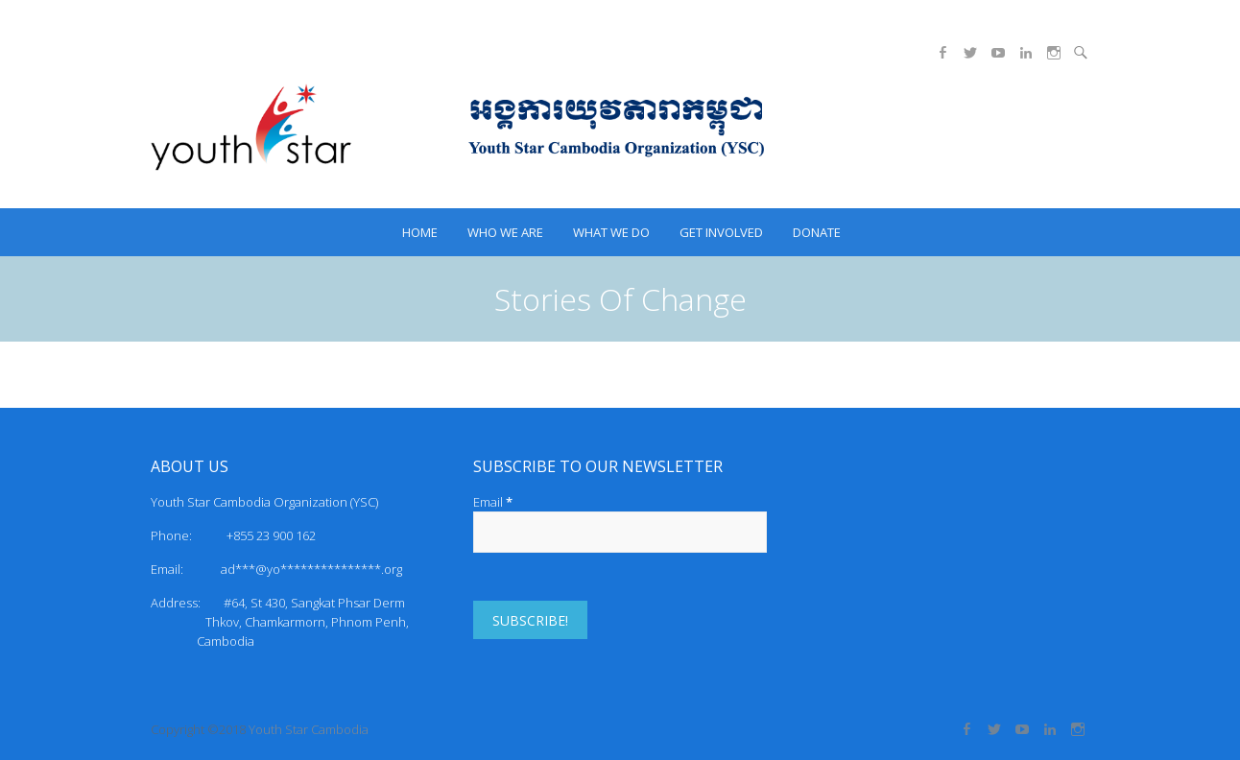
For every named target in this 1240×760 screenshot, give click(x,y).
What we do (611, 232)
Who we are (505, 232)
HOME (420, 232)
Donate (817, 232)
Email (493, 502)
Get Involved (721, 232)
